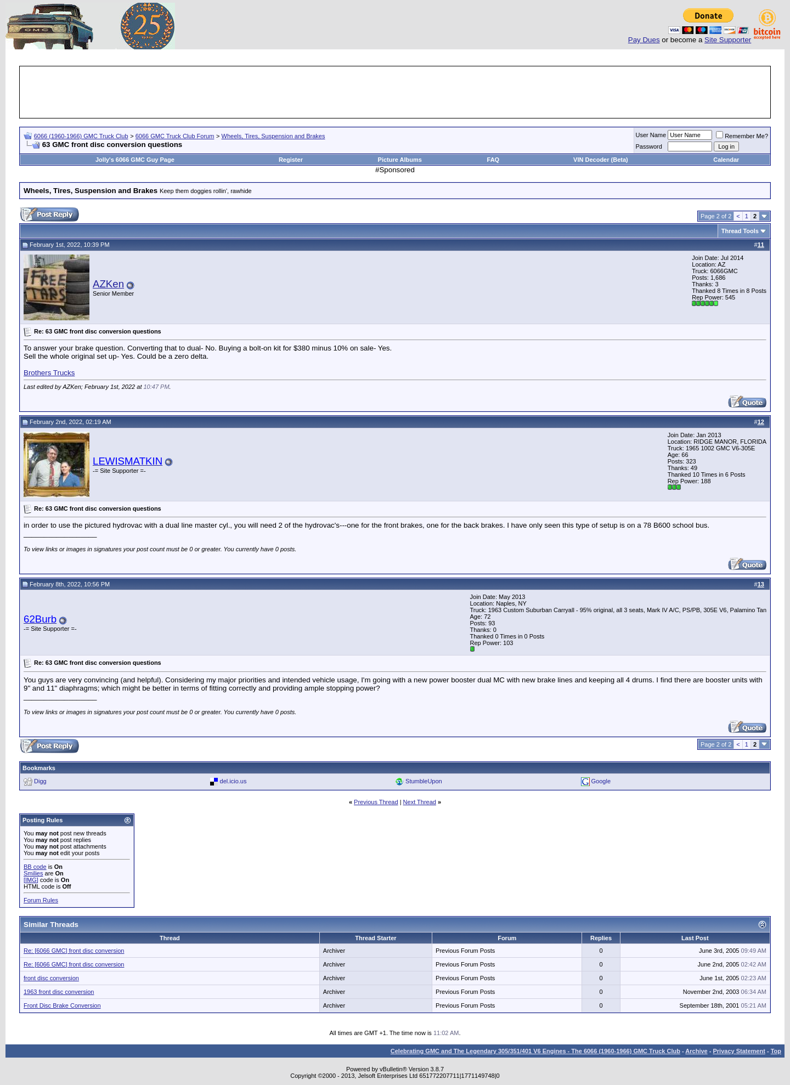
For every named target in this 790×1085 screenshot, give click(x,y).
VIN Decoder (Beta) (600, 159)
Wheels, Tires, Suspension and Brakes (273, 136)
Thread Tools (740, 231)
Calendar (726, 159)
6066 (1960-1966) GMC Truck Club (81, 136)
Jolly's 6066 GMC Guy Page (134, 159)
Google (601, 781)
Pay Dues (644, 40)
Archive (696, 1051)
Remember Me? (742, 136)
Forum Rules (41, 900)
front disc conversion (51, 978)
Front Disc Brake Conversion (62, 1005)
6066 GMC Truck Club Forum (175, 136)
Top (776, 1051)
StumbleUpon (423, 781)
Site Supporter (727, 40)
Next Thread (419, 802)
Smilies (33, 873)
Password (649, 146)
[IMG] (31, 880)
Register (291, 159)
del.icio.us (233, 781)
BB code (35, 866)
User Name (651, 135)
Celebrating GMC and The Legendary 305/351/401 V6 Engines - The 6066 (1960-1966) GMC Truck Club (535, 1051)
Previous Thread (376, 802)
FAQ (493, 159)
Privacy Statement (739, 1051)
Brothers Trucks (49, 373)
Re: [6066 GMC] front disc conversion (74, 950)
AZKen (108, 284)
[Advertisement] (395, 92)
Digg (40, 781)
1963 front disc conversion (59, 991)
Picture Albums (400, 159)
